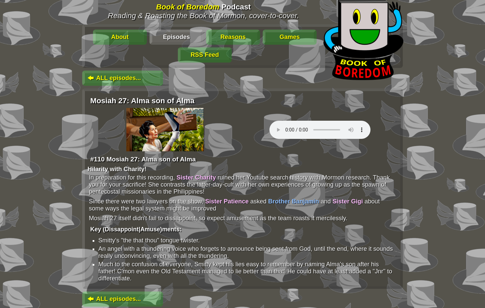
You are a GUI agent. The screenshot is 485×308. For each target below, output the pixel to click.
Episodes (176, 37)
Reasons (233, 37)
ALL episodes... (113, 78)
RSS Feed (205, 54)
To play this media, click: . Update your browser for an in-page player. (319, 130)
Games (290, 37)
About (120, 37)
